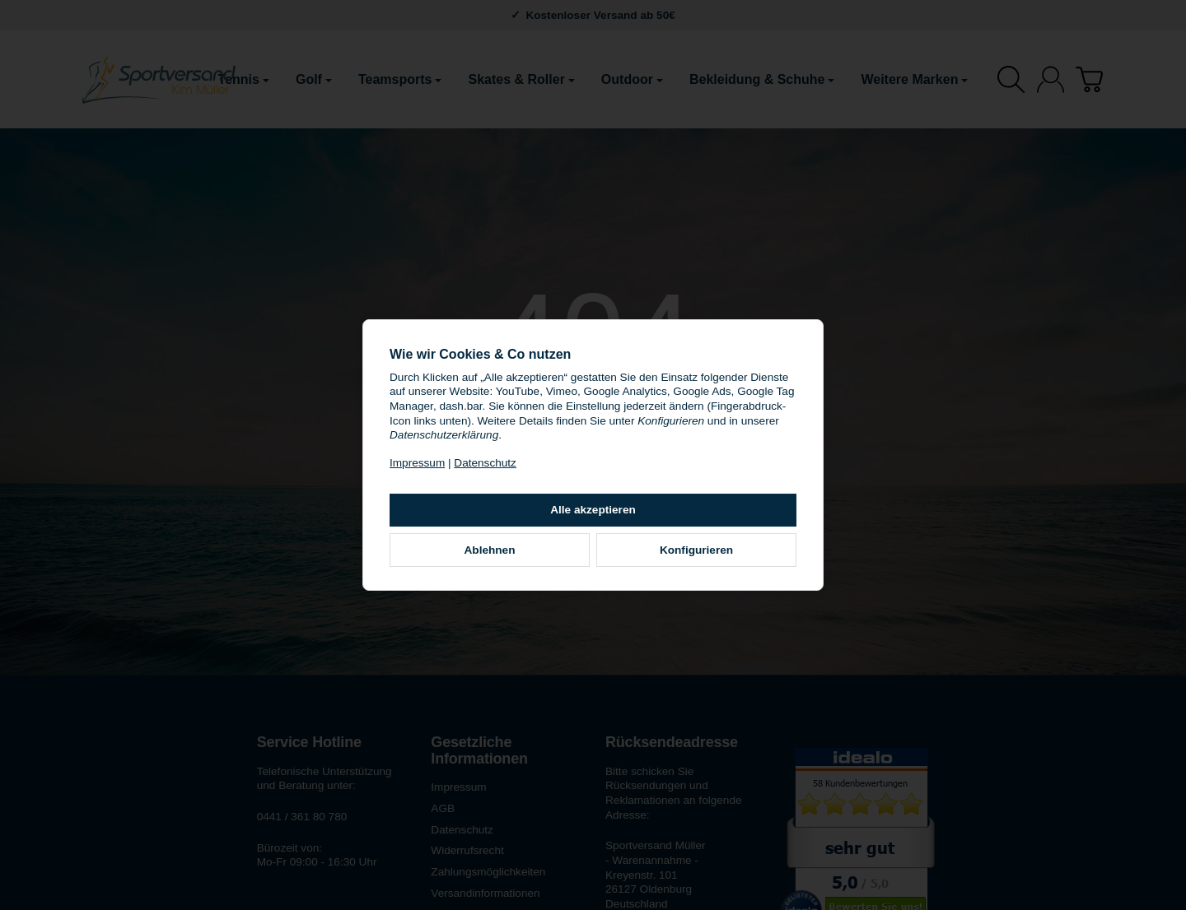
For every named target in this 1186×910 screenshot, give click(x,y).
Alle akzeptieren (593, 510)
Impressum (417, 463)
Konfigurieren (696, 550)
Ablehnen (490, 550)
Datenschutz (485, 463)
